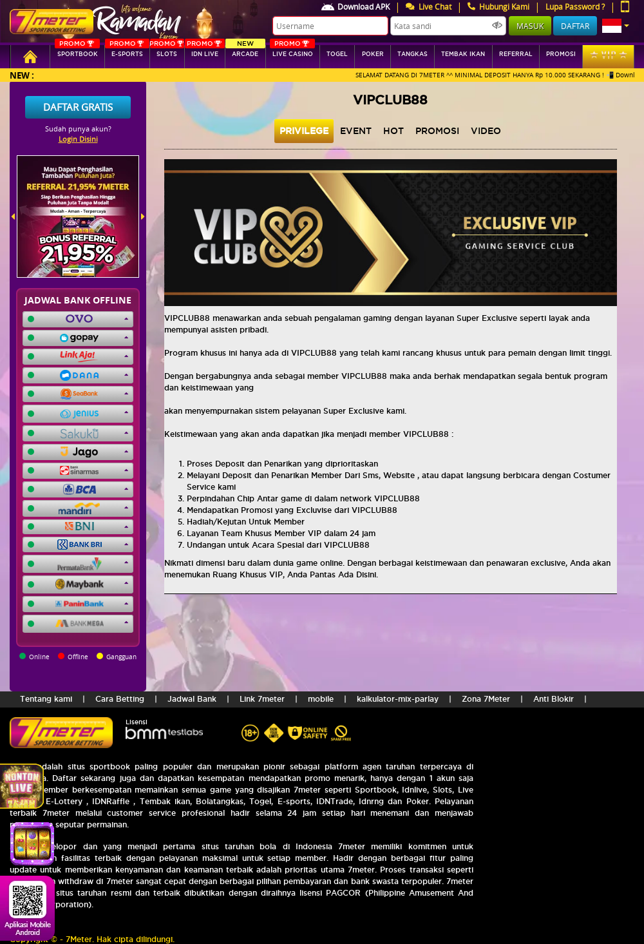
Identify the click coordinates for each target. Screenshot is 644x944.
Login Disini (78, 139)
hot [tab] (393, 131)
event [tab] (356, 131)
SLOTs (166, 51)
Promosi (561, 54)
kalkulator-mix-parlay (398, 699)
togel (337, 54)
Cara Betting (119, 699)
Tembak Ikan (463, 54)
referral (516, 54)
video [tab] (486, 131)
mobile (321, 699)
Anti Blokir (553, 699)
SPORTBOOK (77, 51)
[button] (615, 25)
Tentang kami (46, 699)
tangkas (412, 54)
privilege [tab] (303, 131)
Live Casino (292, 51)
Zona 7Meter (486, 699)
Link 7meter (262, 699)
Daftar (575, 26)
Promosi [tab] (437, 131)
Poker (373, 54)
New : (22, 75)
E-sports (127, 51)
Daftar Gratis (78, 107)
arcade (245, 51)
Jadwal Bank (191, 699)
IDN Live (205, 51)
